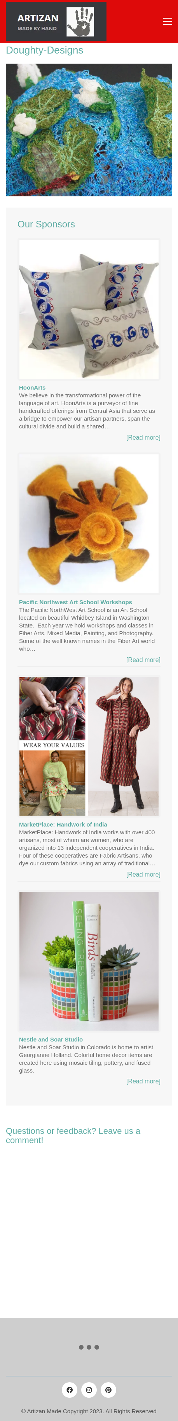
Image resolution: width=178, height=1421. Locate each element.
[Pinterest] (108, 1390)
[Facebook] (69, 1390)
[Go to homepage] (56, 21)
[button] (167, 21)
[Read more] (143, 437)
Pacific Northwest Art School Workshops (75, 602)
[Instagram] (89, 1390)
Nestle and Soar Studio (51, 1039)
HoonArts (32, 387)
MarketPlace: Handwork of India (63, 824)
